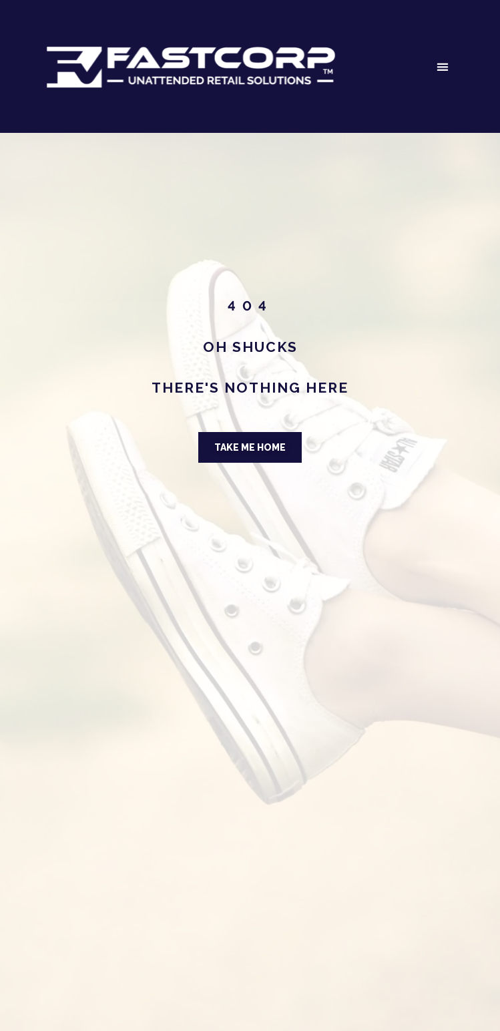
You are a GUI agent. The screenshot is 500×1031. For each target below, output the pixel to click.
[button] (442, 66)
